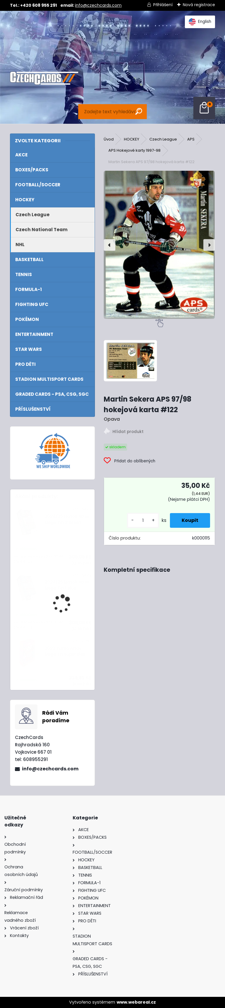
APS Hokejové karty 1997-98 (134, 150)
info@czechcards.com (98, 5)
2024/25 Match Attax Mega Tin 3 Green (67, 519)
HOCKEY (131, 139)
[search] (138, 111)
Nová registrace (199, 5)
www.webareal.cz (136, 1002)
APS (191, 139)
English (200, 21)
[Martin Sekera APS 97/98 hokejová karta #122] (159, 245)
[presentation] (109, 245)
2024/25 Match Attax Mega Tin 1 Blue (67, 585)
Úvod (109, 139)
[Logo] (44, 78)
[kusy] (143, 520)
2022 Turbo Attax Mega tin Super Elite (65, 651)
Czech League (163, 139)
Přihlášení (163, 5)
